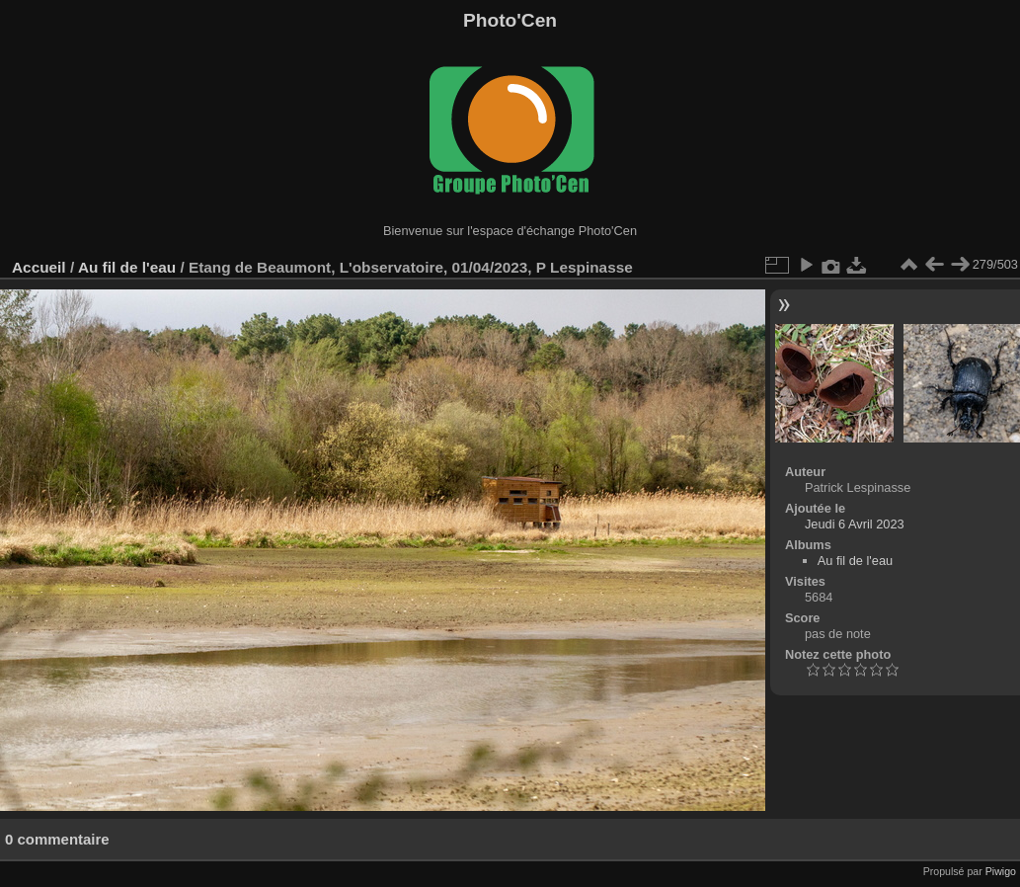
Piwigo (1000, 871)
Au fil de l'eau (129, 267)
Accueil (39, 267)
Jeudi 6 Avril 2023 (854, 524)
